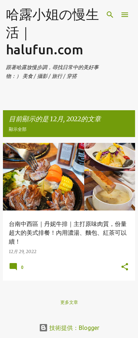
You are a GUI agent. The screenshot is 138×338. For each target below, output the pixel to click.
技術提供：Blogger (69, 327)
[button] (124, 267)
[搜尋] (110, 15)
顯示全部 (17, 129)
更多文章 (69, 302)
